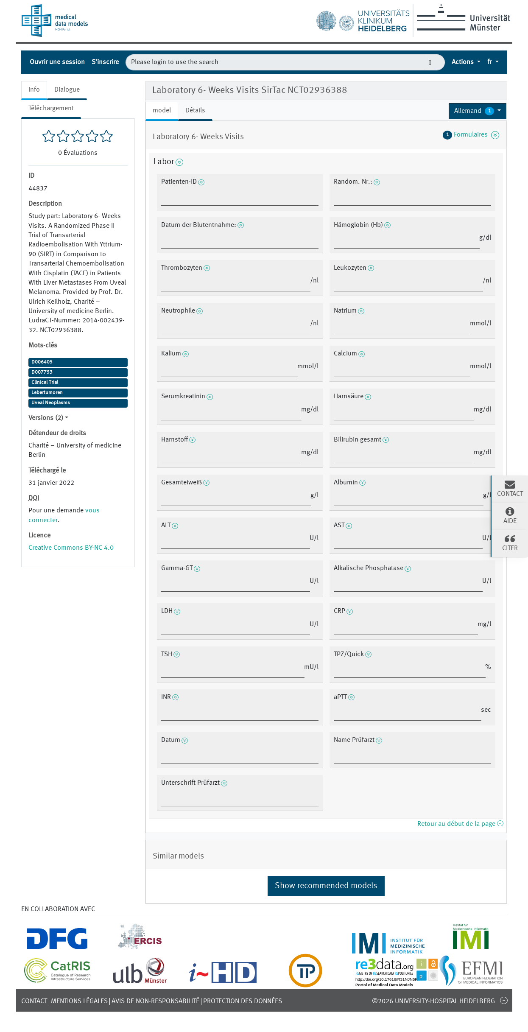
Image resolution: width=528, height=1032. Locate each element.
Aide (510, 515)
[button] (478, 111)
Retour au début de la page (460, 824)
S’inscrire (105, 62)
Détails (195, 110)
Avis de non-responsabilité (155, 1001)
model (162, 110)
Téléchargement (51, 108)
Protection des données (242, 1001)
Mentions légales (79, 1001)
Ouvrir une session (57, 62)
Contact (34, 1001)
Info (34, 90)
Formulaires (471, 135)
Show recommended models (326, 886)
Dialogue (67, 90)
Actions (463, 62)
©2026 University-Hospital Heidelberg (433, 1001)
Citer (510, 542)
